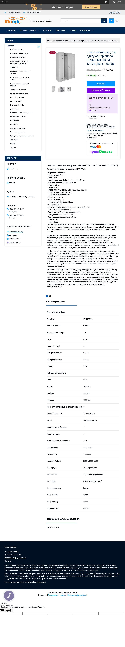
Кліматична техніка (17, 117)
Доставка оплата (11, 551)
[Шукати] (104, 20)
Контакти (60, 30)
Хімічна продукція (17, 128)
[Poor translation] (9, 610)
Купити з (101, 90)
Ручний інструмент (17, 57)
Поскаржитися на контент (57, 595)
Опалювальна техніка (19, 93)
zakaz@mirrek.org (16, 232)
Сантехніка (14, 120)
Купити (100, 84)
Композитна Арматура (19, 53)
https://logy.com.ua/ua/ (37, 582)
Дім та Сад (14, 109)
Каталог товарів (28, 30)
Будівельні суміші (17, 105)
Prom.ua (75, 593)
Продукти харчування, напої (21, 136)
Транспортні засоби (18, 90)
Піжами (13, 143)
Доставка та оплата (13, 555)
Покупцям (85, 30)
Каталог (10, 46)
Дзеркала (14, 67)
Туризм (13, 147)
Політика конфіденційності (15, 558)
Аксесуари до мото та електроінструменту (19, 62)
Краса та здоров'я (17, 132)
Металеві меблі (16, 101)
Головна (11, 30)
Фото (73, 30)
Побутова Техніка (17, 49)
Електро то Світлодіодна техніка (20, 72)
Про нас (47, 30)
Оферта (8, 561)
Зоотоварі (14, 140)
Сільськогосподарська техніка (19, 78)
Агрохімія (14, 124)
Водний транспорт (17, 97)
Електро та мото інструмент (21, 113)
